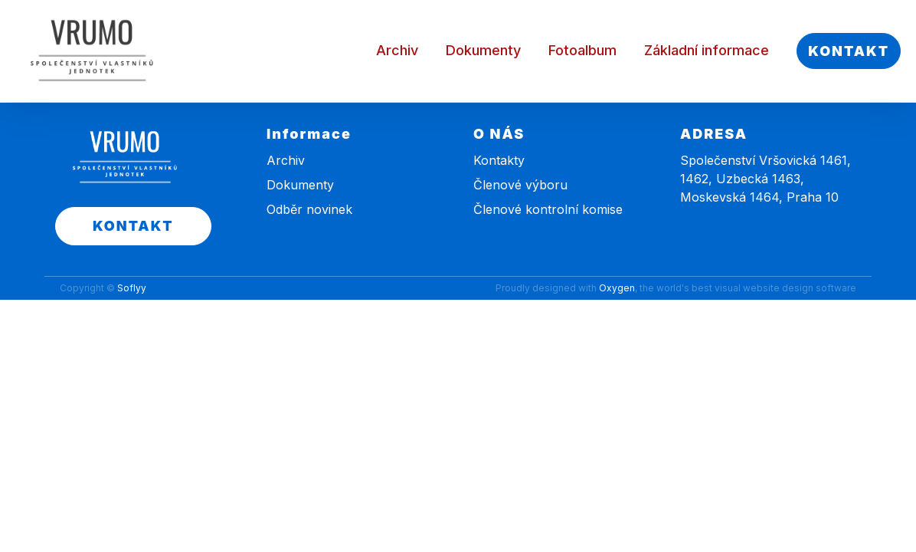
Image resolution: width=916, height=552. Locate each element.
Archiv (397, 50)
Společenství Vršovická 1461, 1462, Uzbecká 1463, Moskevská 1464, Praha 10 (765, 179)
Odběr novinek (309, 209)
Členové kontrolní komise (548, 209)
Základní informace (706, 50)
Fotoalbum (582, 50)
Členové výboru (520, 184)
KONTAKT (848, 51)
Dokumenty (483, 50)
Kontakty (499, 160)
